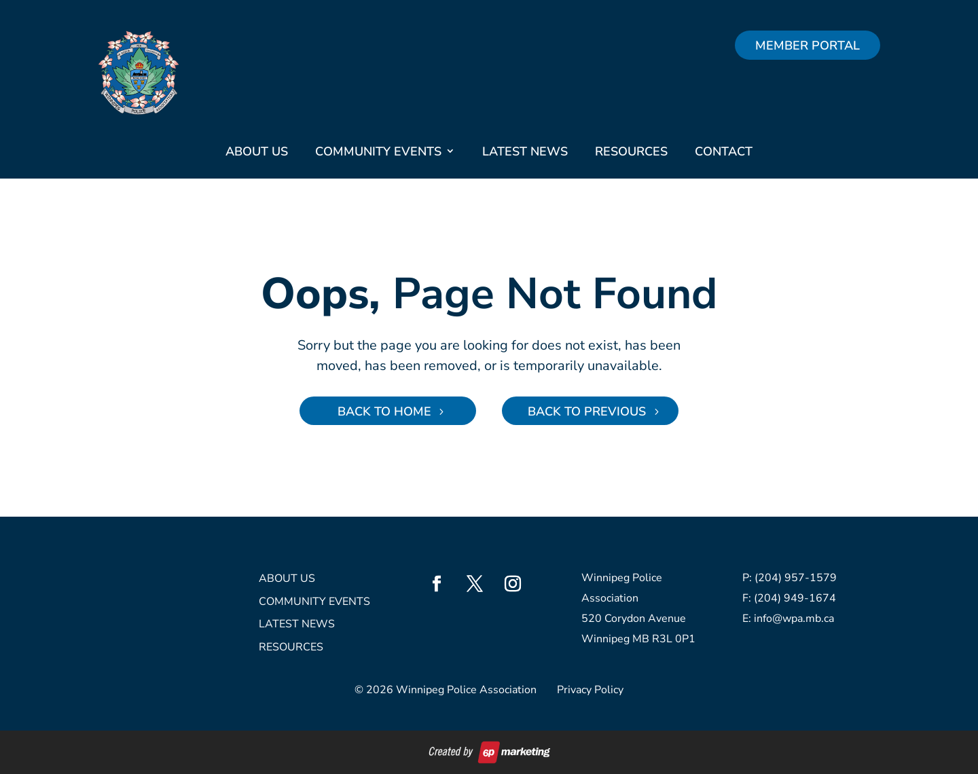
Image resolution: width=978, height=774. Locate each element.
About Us (256, 151)
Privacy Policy (590, 689)
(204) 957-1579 (796, 577)
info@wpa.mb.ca (794, 618)
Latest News (525, 151)
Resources (631, 151)
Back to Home (384, 411)
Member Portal (807, 45)
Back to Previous (587, 411)
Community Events (378, 151)
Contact (724, 151)
